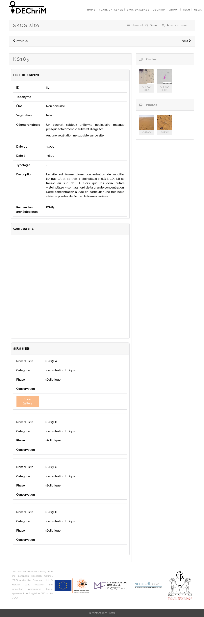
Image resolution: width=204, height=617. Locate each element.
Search (155, 25)
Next (186, 41)
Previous (20, 41)
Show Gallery (28, 401)
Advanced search (178, 25)
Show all (137, 25)
